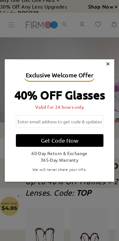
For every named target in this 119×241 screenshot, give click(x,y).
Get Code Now (59, 140)
